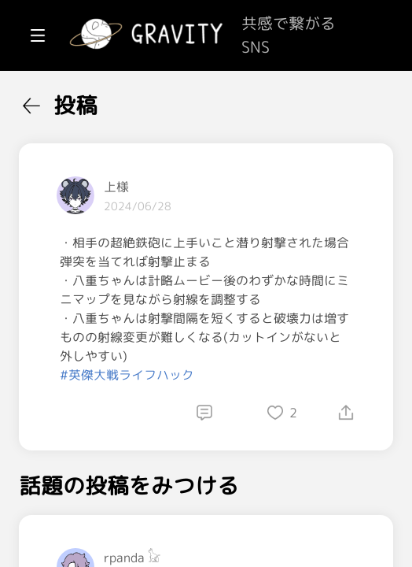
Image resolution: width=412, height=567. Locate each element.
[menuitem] (94, 101)
